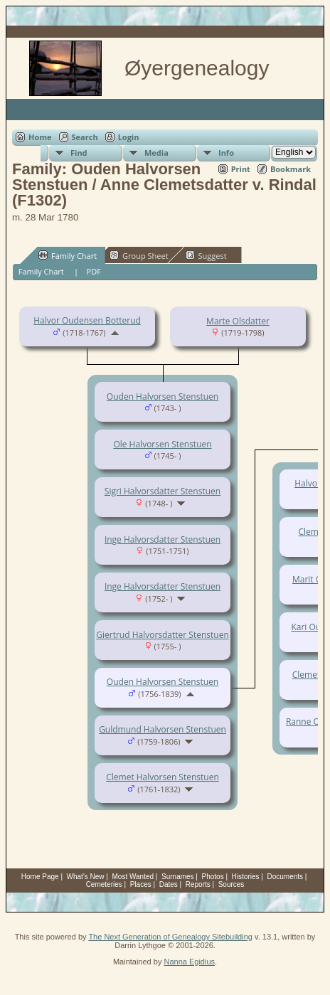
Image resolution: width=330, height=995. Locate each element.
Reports (198, 884)
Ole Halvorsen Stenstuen (162, 444)
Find (78, 152)
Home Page (40, 876)
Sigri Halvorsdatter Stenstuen (162, 491)
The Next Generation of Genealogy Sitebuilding (170, 936)
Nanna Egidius (189, 961)
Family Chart (67, 255)
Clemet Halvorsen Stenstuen (162, 777)
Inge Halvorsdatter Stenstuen (162, 539)
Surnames (177, 876)
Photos (213, 876)
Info (226, 152)
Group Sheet (139, 255)
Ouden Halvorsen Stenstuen (162, 396)
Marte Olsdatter (238, 321)
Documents (285, 876)
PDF (94, 271)
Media (156, 152)
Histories (246, 876)
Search (85, 137)
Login (128, 137)
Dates (168, 884)
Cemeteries (104, 884)
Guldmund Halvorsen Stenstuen (162, 729)
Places (140, 884)
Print (240, 169)
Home (40, 137)
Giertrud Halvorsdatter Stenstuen (162, 635)
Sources (231, 884)
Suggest (206, 255)
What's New (86, 876)
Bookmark (290, 169)
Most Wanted (133, 876)
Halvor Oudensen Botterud (87, 320)
